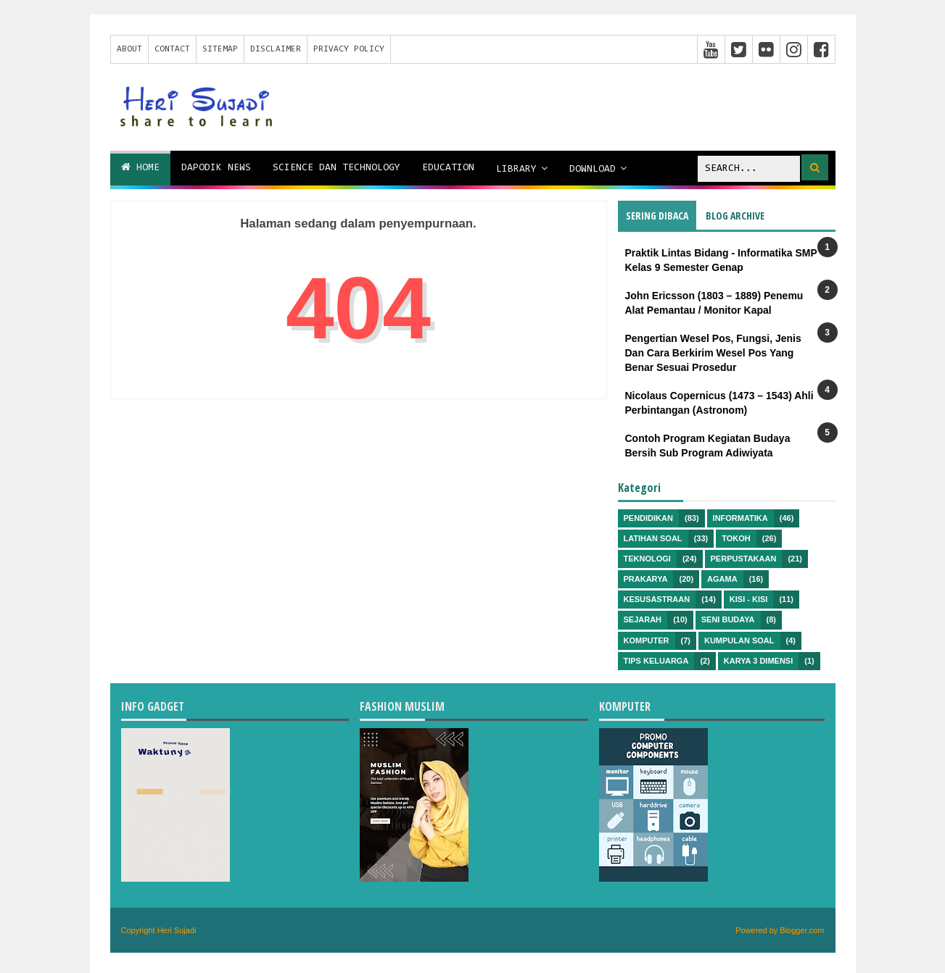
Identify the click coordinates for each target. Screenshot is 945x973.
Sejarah (643, 619)
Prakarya (646, 579)
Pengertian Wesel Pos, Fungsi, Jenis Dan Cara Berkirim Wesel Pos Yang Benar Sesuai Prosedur (713, 352)
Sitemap (220, 49)
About (129, 49)
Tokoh (736, 538)
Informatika (740, 518)
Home (140, 167)
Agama (722, 579)
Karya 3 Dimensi (758, 660)
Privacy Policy (348, 49)
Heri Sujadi (177, 930)
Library (516, 169)
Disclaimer (275, 49)
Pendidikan (648, 518)
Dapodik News (216, 168)
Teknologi (647, 558)
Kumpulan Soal (739, 640)
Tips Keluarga (656, 660)
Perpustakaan (744, 558)
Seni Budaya (728, 619)
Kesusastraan (657, 599)
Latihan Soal (653, 538)
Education (448, 168)
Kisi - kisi (749, 599)
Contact (172, 49)
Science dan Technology (336, 168)
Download (592, 169)
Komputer (646, 640)
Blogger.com (802, 930)
